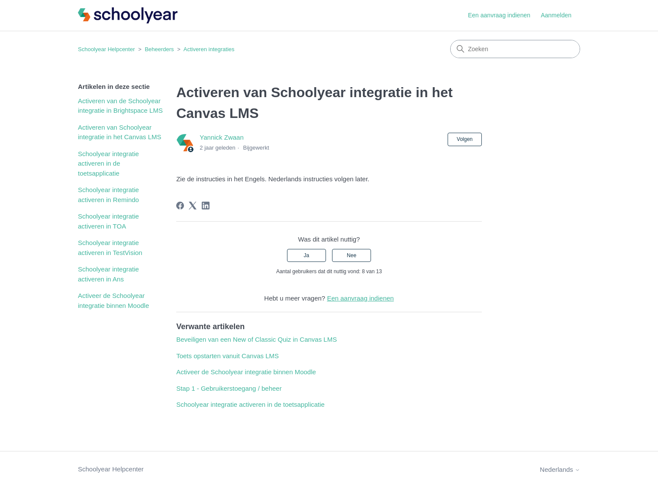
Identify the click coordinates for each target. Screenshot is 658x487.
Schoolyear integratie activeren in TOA (108, 221)
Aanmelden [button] (556, 15)
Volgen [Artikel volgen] (465, 139)
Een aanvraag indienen (499, 15)
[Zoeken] (515, 49)
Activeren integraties (209, 49)
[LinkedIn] (206, 205)
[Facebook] (180, 205)
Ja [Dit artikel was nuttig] (307, 255)
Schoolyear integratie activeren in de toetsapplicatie (108, 163)
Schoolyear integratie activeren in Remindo (108, 194)
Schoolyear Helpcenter (106, 49)
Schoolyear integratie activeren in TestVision (110, 247)
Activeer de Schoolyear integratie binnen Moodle (113, 300)
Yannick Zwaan (221, 137)
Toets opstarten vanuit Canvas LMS (227, 356)
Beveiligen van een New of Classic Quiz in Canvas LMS (256, 339)
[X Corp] (193, 205)
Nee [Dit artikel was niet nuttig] (351, 255)
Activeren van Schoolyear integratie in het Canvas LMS (119, 132)
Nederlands (560, 469)
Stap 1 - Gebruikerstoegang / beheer (229, 388)
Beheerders (159, 49)
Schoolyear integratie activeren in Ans (108, 274)
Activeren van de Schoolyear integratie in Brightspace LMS (120, 105)
